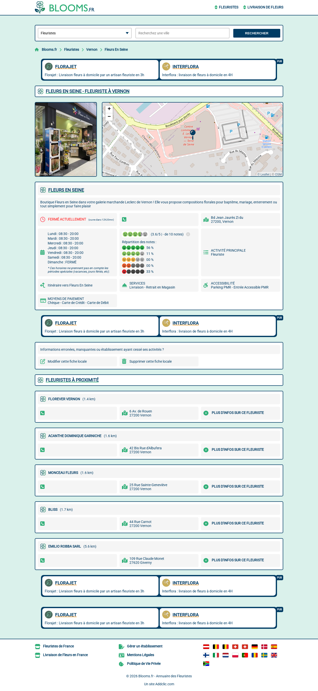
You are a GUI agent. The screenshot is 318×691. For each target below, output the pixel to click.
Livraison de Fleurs (265, 7)
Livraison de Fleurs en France (65, 655)
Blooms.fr (49, 50)
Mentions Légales (140, 655)
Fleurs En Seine (116, 50)
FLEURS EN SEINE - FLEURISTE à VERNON (87, 91)
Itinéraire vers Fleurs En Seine (70, 285)
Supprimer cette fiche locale (150, 361)
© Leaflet (263, 174)
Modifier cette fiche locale (67, 361)
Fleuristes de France (58, 646)
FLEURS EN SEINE (66, 190)
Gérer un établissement (144, 646)
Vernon (91, 50)
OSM (278, 174)
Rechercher (256, 33)
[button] (193, 135)
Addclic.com (164, 684)
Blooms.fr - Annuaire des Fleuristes (165, 676)
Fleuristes (228, 7)
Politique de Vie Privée (143, 664)
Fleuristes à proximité (72, 380)
